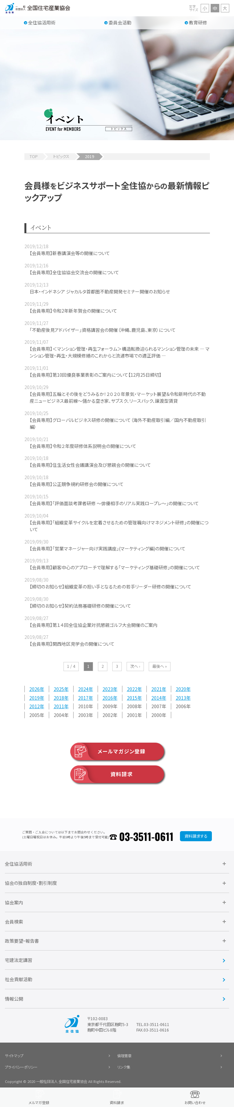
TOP (34, 156)
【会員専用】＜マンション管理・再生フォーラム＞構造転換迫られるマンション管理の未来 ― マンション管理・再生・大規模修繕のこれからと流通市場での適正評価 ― (120, 352)
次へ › (135, 666)
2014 (156, 698)
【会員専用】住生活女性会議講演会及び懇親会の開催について (90, 465)
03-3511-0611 (146, 836)
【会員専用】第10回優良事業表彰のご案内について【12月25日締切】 (95, 374)
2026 (34, 689)
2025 (59, 689)
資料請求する (196, 836)
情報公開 (14, 998)
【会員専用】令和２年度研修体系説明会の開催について (83, 446)
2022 (132, 689)
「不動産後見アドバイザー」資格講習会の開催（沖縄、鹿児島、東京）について (103, 330)
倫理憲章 (124, 1055)
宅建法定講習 (18, 960)
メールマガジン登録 (107, 751)
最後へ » (159, 666)
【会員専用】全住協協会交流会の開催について (74, 272)
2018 (59, 698)
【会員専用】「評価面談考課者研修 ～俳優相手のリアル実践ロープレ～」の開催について (114, 503)
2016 (108, 698)
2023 (108, 689)
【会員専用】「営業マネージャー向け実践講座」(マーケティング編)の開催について (108, 548)
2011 (59, 706)
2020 (181, 689)
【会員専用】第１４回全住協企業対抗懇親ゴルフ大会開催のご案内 (94, 625)
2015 (132, 698)
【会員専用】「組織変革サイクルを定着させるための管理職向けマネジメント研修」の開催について (119, 526)
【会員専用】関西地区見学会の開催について (72, 644)
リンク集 (123, 1067)
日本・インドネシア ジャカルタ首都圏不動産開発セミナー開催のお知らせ (100, 291)
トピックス (61, 156)
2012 (34, 706)
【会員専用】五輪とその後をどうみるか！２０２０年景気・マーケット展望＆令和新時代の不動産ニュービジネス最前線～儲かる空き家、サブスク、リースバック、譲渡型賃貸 (118, 397)
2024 (83, 689)
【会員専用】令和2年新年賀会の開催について (73, 310)
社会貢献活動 (18, 979)
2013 (181, 698)
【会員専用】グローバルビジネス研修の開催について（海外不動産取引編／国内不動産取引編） (118, 423)
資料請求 (101, 774)
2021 (156, 689)
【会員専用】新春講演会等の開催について (70, 253)
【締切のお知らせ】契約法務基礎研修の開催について (80, 605)
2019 (34, 698)
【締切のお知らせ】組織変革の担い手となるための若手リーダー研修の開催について (110, 586)
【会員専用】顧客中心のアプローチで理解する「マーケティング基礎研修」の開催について (115, 567)
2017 (83, 698)
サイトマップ (14, 1055)
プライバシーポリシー (21, 1067)
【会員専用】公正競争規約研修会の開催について (77, 484)
